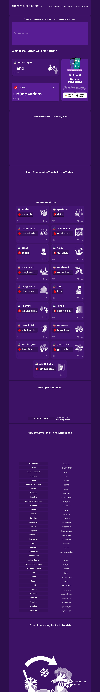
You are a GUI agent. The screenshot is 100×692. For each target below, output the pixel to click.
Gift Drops (85, 6)
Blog (64, 6)
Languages (57, 6)
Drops (50, 6)
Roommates (63, 19)
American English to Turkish (44, 19)
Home (28, 19)
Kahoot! (70, 6)
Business (77, 6)
